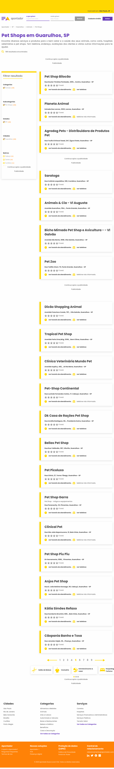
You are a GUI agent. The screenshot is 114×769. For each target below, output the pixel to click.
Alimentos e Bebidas (48, 708)
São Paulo (7, 708)
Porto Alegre (8, 724)
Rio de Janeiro (9, 712)
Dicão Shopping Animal (63, 307)
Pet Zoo (50, 261)
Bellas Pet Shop (56, 443)
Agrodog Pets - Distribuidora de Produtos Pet (77, 133)
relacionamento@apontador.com (100, 752)
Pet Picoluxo (54, 470)
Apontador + (34, 749)
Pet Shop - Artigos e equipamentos (58, 501)
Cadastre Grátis (94, 18)
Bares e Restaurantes (48, 721)
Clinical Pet (53, 527)
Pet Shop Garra (56, 497)
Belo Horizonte (9, 715)
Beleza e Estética (46, 724)
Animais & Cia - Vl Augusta (66, 203)
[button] (75, 676)
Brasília (6, 718)
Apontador (5, 27)
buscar (79, 19)
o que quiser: (30, 16)
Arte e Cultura (45, 715)
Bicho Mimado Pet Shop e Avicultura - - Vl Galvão (77, 232)
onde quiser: (55, 16)
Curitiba (6, 721)
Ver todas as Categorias (50, 734)
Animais (43, 712)
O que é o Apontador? (9, 749)
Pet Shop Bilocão (58, 76)
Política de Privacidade (67, 752)
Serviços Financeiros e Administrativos (92, 715)
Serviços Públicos (83, 718)
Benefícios (44, 727)
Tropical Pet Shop (58, 334)
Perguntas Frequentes (9, 752)
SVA (31, 752)
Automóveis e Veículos (49, 718)
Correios (80, 708)
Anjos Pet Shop (56, 581)
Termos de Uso (7, 754)
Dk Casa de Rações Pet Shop (67, 415)
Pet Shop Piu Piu (57, 554)
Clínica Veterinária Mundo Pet (68, 361)
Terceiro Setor (82, 721)
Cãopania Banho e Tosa (63, 635)
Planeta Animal (57, 103)
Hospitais (80, 712)
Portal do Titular (64, 754)
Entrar (107, 19)
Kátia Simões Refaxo (61, 608)
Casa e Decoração (47, 730)
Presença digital (36, 754)
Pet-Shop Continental (62, 388)
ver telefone (81, 89)
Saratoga (52, 175)
